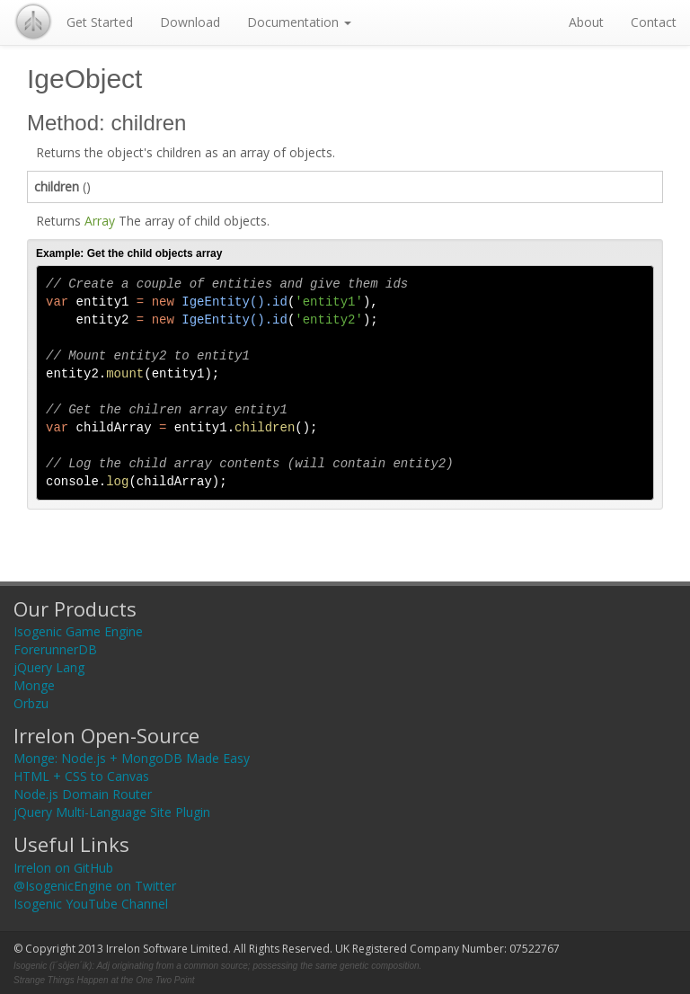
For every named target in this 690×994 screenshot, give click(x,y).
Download (190, 22)
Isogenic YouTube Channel (90, 903)
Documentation (299, 22)
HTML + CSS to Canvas (81, 776)
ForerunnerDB (55, 649)
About (586, 22)
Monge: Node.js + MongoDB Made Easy (131, 758)
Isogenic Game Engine (78, 631)
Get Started (99, 22)
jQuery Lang (48, 667)
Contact (654, 22)
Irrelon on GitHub (63, 867)
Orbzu (31, 703)
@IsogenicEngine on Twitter (94, 885)
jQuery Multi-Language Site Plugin (111, 812)
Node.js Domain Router (82, 794)
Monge (34, 685)
